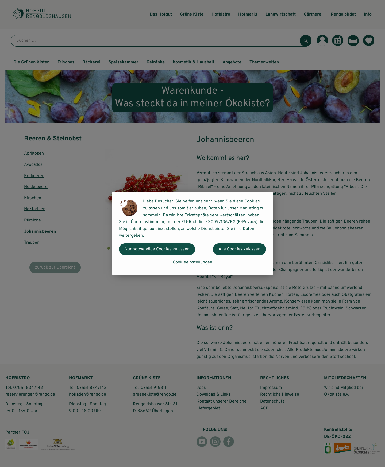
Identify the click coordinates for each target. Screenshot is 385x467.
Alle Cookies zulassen (239, 249)
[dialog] (192, 233)
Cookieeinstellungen (192, 262)
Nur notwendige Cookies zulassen (157, 249)
